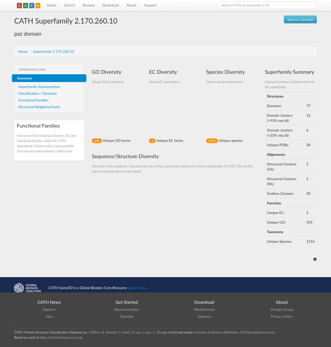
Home (51, 5)
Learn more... (138, 287)
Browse (89, 5)
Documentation (126, 309)
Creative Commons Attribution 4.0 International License (235, 332)
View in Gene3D (300, 19)
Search (69, 5)
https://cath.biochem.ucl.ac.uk (61, 337)
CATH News (49, 302)
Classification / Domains (37, 93)
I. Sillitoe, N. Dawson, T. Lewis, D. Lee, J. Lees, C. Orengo (128, 332)
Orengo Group (281, 309)
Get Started (127, 302)
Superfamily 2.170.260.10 (53, 51)
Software (204, 316)
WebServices (204, 309)
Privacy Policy (282, 316)
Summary (24, 78)
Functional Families (33, 100)
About (131, 5)
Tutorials (126, 316)
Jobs (49, 316)
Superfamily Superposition (39, 86)
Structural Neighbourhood (39, 107)
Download (110, 5)
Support (150, 5)
